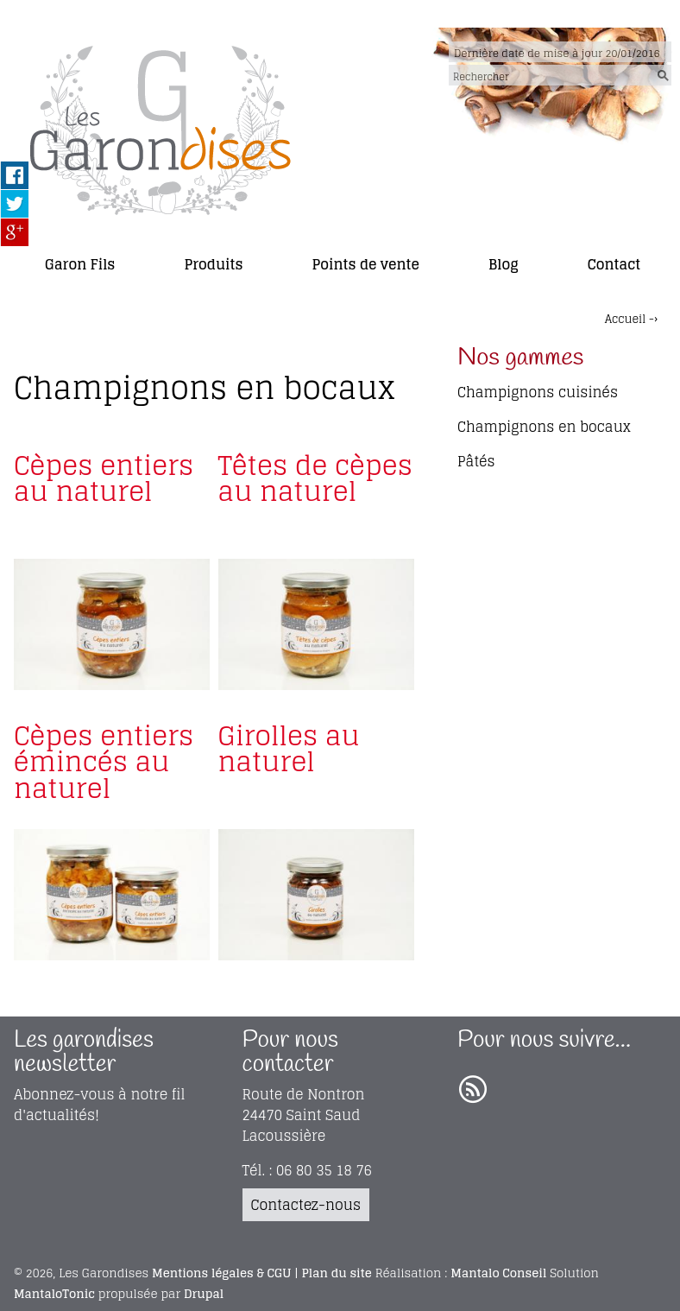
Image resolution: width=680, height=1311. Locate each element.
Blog (503, 264)
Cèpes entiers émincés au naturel (103, 762)
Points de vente (365, 264)
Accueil (625, 319)
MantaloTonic (54, 1293)
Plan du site (337, 1273)
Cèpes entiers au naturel (103, 478)
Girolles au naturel (289, 748)
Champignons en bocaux (544, 427)
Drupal (204, 1293)
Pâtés (476, 461)
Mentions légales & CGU (221, 1273)
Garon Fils (80, 264)
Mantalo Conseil (498, 1273)
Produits (213, 264)
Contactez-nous (306, 1205)
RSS (472, 1089)
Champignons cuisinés (537, 392)
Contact (614, 264)
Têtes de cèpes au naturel (315, 478)
